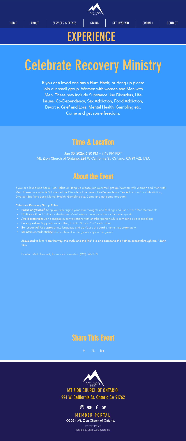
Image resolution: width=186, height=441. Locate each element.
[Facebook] (96, 407)
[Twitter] (104, 407)
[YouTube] (89, 407)
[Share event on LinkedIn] (102, 350)
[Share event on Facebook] (84, 350)
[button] (35, 23)
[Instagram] (82, 407)
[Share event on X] (93, 350)
